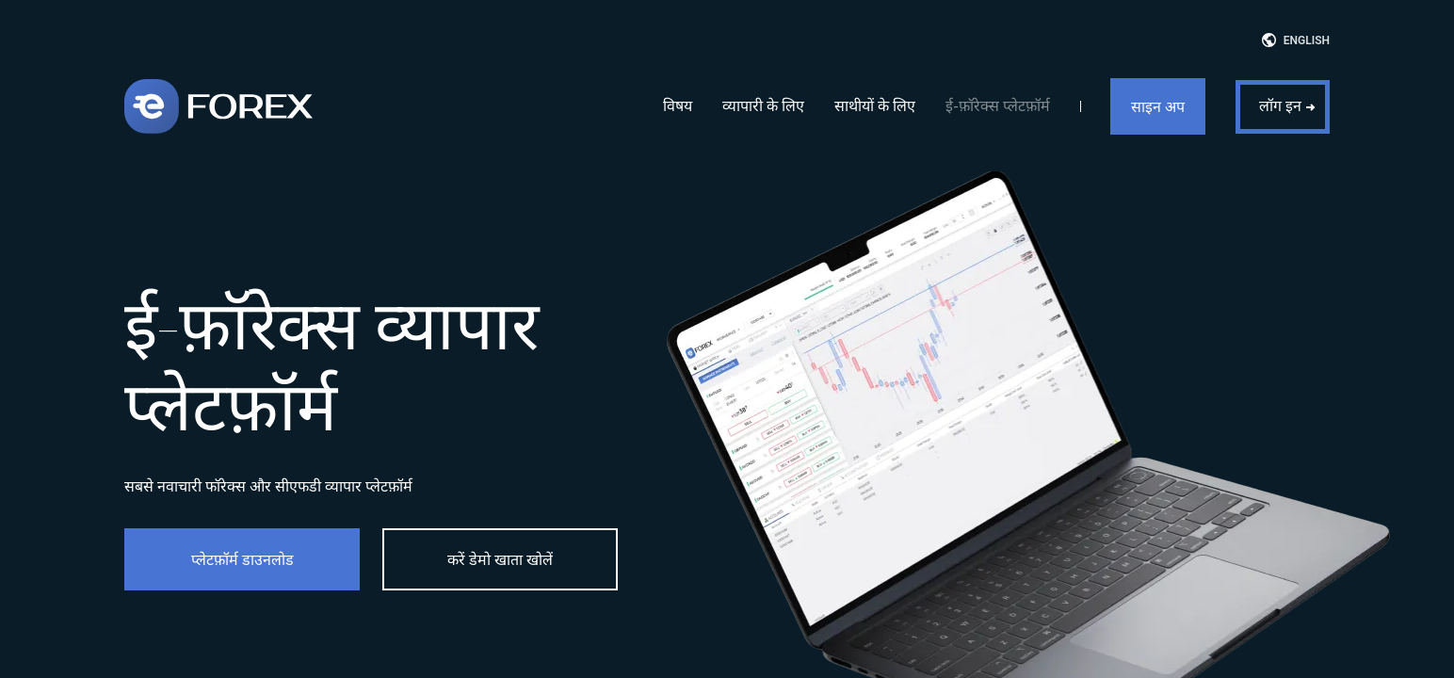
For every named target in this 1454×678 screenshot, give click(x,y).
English (1307, 40)
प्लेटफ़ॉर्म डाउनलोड (242, 560)
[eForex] (218, 106)
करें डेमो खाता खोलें (500, 560)
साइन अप (1158, 107)
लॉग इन (1280, 106)
